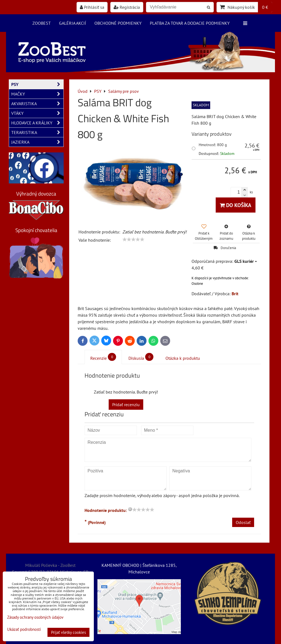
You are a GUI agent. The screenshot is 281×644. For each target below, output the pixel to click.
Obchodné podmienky (118, 23)
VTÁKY (37, 113)
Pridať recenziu (126, 404)
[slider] (133, 239)
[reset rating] (130, 509)
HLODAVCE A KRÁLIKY (37, 122)
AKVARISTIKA (37, 103)
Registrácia (127, 7)
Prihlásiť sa (92, 7)
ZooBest (41, 23)
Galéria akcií (72, 23)
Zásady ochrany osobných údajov (35, 617)
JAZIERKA (37, 142)
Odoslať (243, 522)
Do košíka (235, 205)
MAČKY (37, 94)
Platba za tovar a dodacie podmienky (190, 23)
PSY (37, 84)
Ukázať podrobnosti (24, 629)
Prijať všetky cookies (68, 632)
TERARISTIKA (37, 132)
